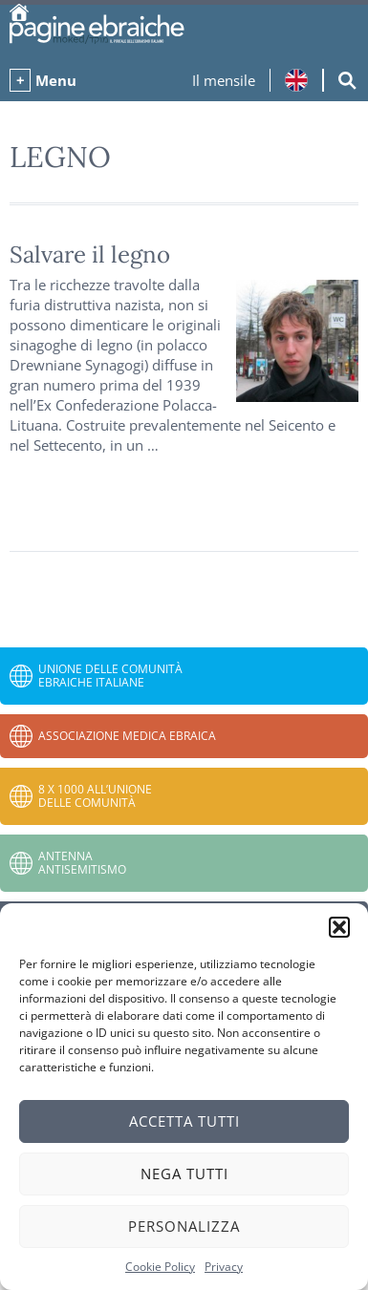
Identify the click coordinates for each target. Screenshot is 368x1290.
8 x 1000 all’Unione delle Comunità (95, 796)
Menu (55, 80)
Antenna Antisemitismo (82, 863)
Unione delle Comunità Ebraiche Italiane (110, 675)
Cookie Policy (160, 1266)
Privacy (224, 1266)
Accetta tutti (184, 1121)
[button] (339, 927)
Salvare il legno (90, 254)
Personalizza (184, 1226)
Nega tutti (184, 1173)
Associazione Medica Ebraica (127, 736)
